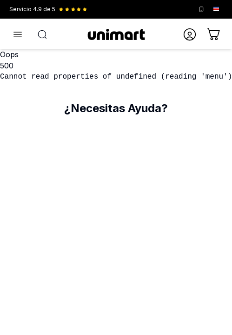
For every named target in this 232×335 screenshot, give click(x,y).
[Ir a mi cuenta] (189, 34)
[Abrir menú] (17, 34)
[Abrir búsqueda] (42, 34)
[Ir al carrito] (214, 34)
